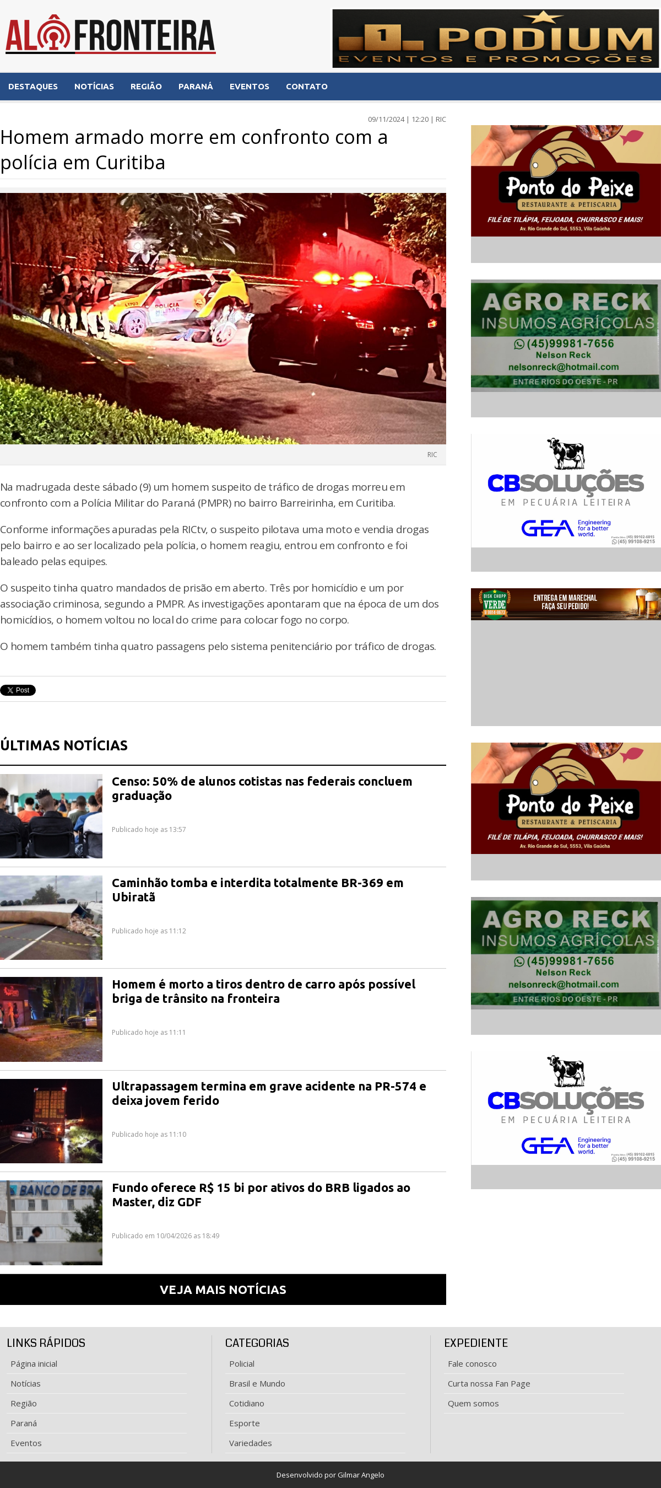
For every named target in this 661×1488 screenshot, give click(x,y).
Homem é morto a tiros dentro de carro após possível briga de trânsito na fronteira (263, 991)
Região (23, 1403)
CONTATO (307, 86)
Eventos (26, 1442)
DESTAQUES (33, 86)
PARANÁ (195, 86)
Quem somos (473, 1403)
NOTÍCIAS (94, 86)
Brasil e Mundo (257, 1383)
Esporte (244, 1422)
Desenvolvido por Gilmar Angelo (330, 1475)
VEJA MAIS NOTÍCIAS (223, 1289)
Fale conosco (472, 1363)
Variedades (250, 1442)
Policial (241, 1363)
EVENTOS (249, 86)
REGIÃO (146, 86)
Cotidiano (246, 1403)
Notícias (25, 1383)
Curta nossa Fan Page (489, 1383)
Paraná (23, 1422)
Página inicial (33, 1363)
